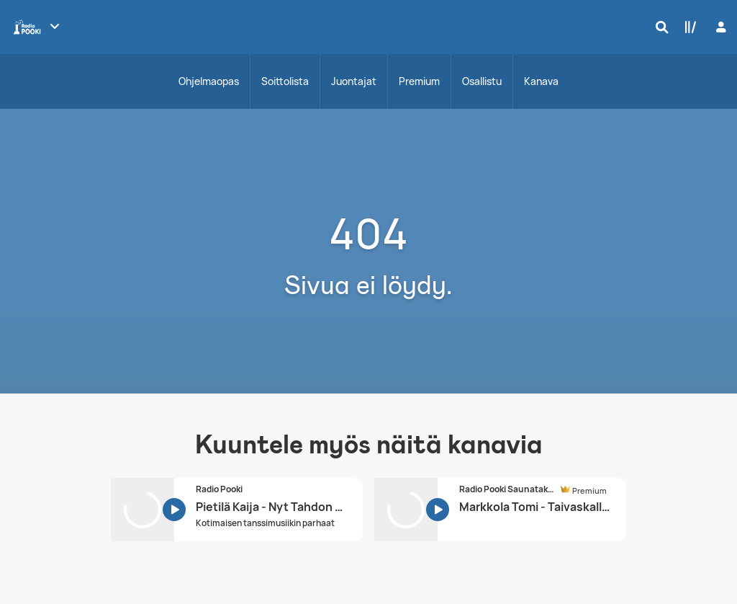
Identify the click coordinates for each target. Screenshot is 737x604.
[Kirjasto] (687, 26)
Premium (419, 81)
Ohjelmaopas (208, 81)
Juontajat (353, 81)
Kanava (541, 81)
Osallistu (482, 81)
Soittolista (285, 81)
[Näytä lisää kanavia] (55, 26)
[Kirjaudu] (719, 27)
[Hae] (658, 26)
